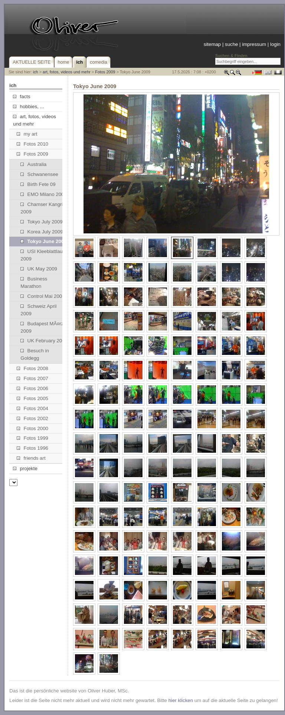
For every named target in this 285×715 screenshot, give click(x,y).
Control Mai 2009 (42, 296)
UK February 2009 (44, 340)
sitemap (212, 44)
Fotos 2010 (32, 144)
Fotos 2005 (32, 398)
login (275, 44)
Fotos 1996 (32, 448)
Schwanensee (39, 174)
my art (27, 134)
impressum (254, 44)
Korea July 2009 (41, 232)
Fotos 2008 (32, 368)
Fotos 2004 (32, 408)
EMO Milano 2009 (43, 194)
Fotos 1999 (32, 438)
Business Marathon (33, 282)
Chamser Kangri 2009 (41, 208)
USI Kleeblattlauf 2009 (42, 255)
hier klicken (180, 700)
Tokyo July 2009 (41, 222)
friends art (31, 458)
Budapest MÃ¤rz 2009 (41, 327)
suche (231, 44)
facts (21, 96)
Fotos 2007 (32, 378)
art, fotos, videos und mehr (67, 72)
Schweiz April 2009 (38, 309)
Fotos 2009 (105, 72)
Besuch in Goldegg (34, 354)
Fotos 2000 (32, 428)
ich (35, 72)
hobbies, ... (28, 106)
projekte (25, 468)
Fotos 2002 (32, 418)
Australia (33, 164)
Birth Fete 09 (37, 184)
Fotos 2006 (32, 388)
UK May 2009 (38, 269)
